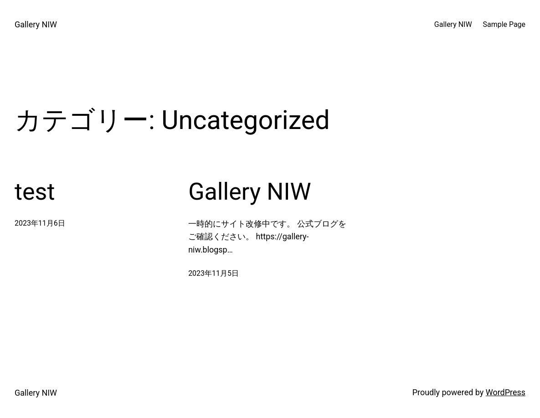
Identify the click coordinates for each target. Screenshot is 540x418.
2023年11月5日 (213, 273)
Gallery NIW (36, 24)
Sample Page (504, 24)
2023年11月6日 (40, 223)
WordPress (505, 392)
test (35, 192)
